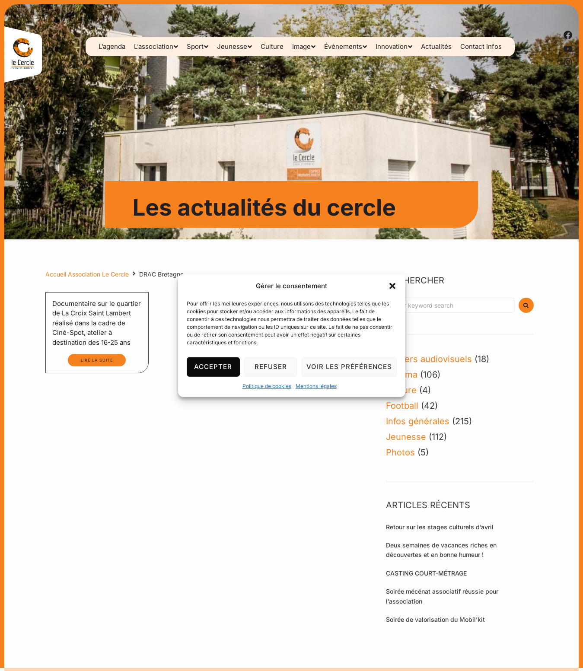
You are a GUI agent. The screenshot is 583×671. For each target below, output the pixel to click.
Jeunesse (406, 437)
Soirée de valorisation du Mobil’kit (435, 619)
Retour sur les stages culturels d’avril (440, 527)
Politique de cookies (266, 385)
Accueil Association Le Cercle (87, 274)
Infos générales (417, 421)
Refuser (271, 367)
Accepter (213, 367)
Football (402, 406)
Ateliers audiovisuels (429, 359)
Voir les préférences (349, 367)
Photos (400, 452)
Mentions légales (316, 385)
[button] (392, 285)
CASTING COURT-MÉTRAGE (426, 573)
